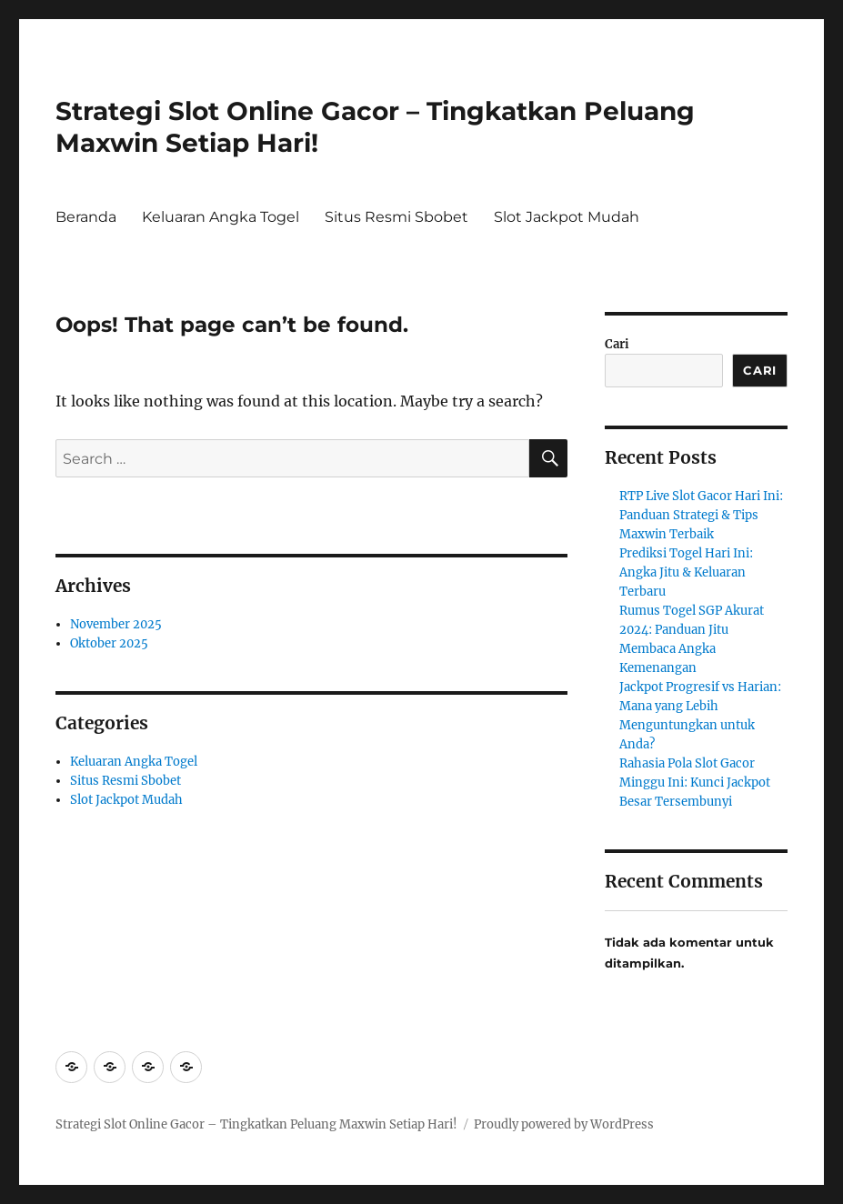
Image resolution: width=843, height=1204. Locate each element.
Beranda (85, 217)
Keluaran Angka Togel (220, 217)
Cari (617, 344)
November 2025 (116, 624)
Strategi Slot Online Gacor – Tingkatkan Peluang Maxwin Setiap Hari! (256, 1124)
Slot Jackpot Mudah (566, 217)
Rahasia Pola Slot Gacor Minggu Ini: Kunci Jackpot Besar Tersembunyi (694, 782)
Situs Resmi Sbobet (396, 217)
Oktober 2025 (109, 643)
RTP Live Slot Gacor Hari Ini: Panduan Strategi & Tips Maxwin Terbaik (701, 515)
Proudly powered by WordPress (564, 1124)
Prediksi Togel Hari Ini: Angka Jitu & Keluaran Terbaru (686, 572)
